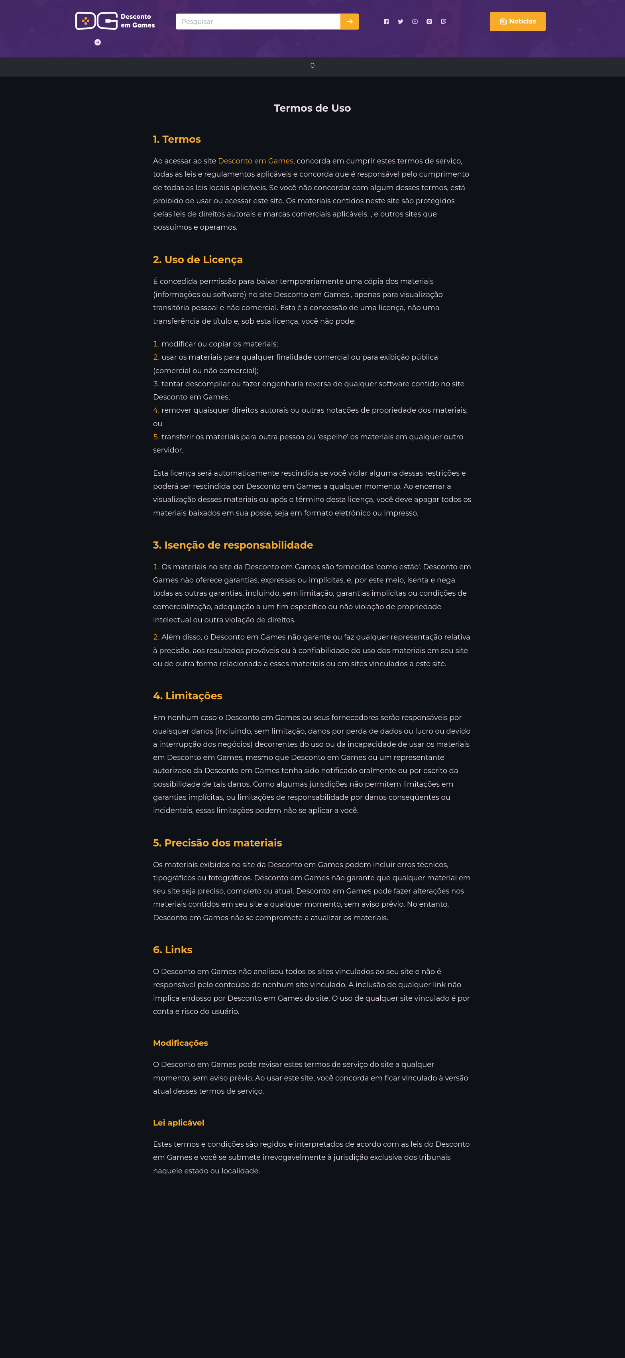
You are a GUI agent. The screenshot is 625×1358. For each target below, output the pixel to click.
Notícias (517, 22)
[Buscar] (349, 21)
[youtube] (415, 21)
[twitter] (400, 21)
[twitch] (443, 21)
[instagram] (429, 21)
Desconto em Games (255, 161)
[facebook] (386, 21)
